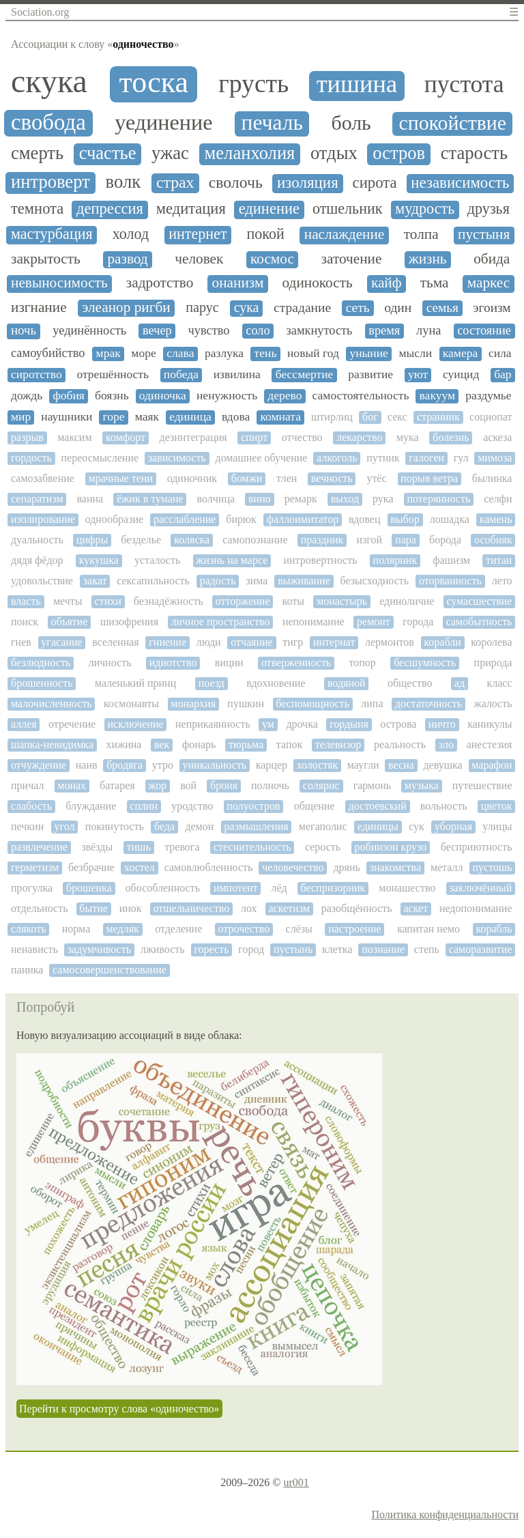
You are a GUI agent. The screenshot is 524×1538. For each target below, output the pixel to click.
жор (158, 785)
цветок (496, 806)
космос (272, 259)
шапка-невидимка (52, 744)
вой (188, 785)
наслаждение (344, 234)
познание (383, 949)
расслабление (185, 519)
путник (382, 458)
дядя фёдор (37, 560)
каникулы (489, 724)
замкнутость (320, 330)
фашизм (451, 560)
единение (269, 209)
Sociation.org (40, 12)
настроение (354, 929)
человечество (292, 867)
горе (114, 416)
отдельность (39, 908)
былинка (492, 478)
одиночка (162, 395)
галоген (426, 458)
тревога (181, 847)
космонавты (131, 703)
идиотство (173, 662)
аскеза (497, 437)
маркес (488, 283)
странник (438, 417)
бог (370, 417)
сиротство (36, 374)
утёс (376, 478)
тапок (289, 744)
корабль (494, 929)
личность (109, 662)
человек (199, 259)
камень (496, 519)
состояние (484, 330)
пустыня (484, 234)
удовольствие (42, 580)
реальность (400, 744)
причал (27, 785)
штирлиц (332, 417)
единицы (378, 826)
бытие (93, 908)
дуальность (37, 539)
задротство (160, 283)
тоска (153, 82)
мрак (108, 353)
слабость (31, 806)
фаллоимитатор (302, 519)
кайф (386, 283)
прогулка (32, 888)
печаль (272, 122)
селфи (498, 498)
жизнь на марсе (231, 560)
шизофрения (129, 621)
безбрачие (91, 867)
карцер (271, 765)
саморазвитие (480, 949)
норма (76, 929)
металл (447, 867)
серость (322, 847)
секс (397, 417)
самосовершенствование (109, 970)
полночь (270, 785)
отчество (302, 437)
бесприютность (476, 847)
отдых (334, 153)
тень (265, 353)
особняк (493, 539)
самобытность (479, 621)
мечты (68, 601)
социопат (490, 417)
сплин (144, 806)
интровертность (320, 560)
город (251, 949)
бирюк (241, 519)
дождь (26, 395)
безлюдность (40, 662)
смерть (37, 153)
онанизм (238, 283)
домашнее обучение (262, 458)
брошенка (89, 888)
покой (266, 234)
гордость (31, 458)
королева (491, 642)
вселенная (115, 642)
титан (499, 560)
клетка (337, 949)
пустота (464, 84)
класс (499, 683)
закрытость (46, 259)
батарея (117, 785)
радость (218, 580)
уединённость (89, 330)
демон (199, 826)
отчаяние (252, 642)
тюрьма (246, 744)
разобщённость (356, 908)
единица (190, 416)
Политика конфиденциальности (445, 1514)
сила (500, 353)
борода (445, 539)
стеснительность (252, 847)
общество (410, 683)
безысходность (374, 580)
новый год (313, 353)
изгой (369, 539)
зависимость (177, 458)
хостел (139, 867)
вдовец (364, 519)
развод (127, 259)
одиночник (192, 478)
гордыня (349, 724)
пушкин (245, 703)
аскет (415, 908)
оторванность (450, 580)
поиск (24, 621)
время (384, 330)
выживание (304, 580)
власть (26, 601)
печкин (27, 826)
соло (258, 330)
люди (208, 642)
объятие (68, 621)
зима (256, 580)
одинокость (317, 283)
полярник (395, 560)
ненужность (226, 395)
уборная (453, 826)
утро (162, 765)
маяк (147, 416)
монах (71, 785)
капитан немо (428, 929)
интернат (334, 642)
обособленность (163, 888)
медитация (191, 209)
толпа (421, 234)
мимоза (495, 458)
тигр (292, 642)
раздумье (488, 395)
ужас (170, 153)
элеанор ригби (126, 307)
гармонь (372, 785)
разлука (224, 353)
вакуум (437, 395)
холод (131, 234)
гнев (21, 642)
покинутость (114, 826)
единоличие (406, 601)
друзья (488, 209)
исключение (135, 724)
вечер (157, 330)
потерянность (438, 498)
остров (399, 153)
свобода (48, 122)
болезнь (451, 437)
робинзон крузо (390, 847)
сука (246, 307)
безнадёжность (168, 601)
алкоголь (337, 458)
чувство (209, 330)
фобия (68, 395)
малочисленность (51, 703)
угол (65, 826)
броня (223, 785)
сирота (375, 182)
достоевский (378, 806)
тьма (434, 283)
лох (249, 908)
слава (180, 353)
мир (21, 416)
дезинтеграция (193, 437)
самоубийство (48, 353)
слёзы (299, 929)
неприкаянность (212, 724)
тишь (139, 847)
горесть (211, 949)
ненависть (34, 949)
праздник (322, 539)
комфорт (125, 437)
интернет (198, 234)
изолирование (43, 519)
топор (362, 662)
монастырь (342, 601)
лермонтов (389, 642)
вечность (332, 478)
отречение (72, 724)
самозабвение (42, 478)
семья (442, 307)
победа (181, 374)
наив (87, 765)
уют (418, 374)
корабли (442, 642)
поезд (211, 683)
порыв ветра (429, 478)
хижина (124, 744)
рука (383, 498)
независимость (460, 182)
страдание (302, 307)
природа (493, 662)
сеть (358, 307)
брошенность (41, 683)
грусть (253, 84)
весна (401, 765)
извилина (237, 374)
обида (492, 259)
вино (259, 498)
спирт (254, 437)
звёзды (97, 847)
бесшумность (425, 662)
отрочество (244, 929)
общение (314, 806)
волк (123, 182)
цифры (92, 539)
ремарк (301, 498)
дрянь (346, 867)
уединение (163, 122)
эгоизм (491, 307)
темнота (37, 209)
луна (428, 330)
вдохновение (275, 683)
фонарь (199, 744)
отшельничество (191, 908)
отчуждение (38, 765)
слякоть (28, 929)
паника (27, 970)
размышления (256, 826)
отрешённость (112, 374)
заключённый (480, 888)
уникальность (215, 765)
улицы (497, 826)
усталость (157, 560)
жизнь (428, 259)
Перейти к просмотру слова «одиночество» (119, 1408)
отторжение (243, 601)
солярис (321, 785)
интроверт (50, 182)
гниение (167, 642)
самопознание (254, 539)
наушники (66, 416)
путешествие (482, 785)
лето (502, 580)
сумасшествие (479, 601)
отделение (178, 929)
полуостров (253, 806)
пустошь (492, 867)
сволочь (236, 182)
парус (202, 307)
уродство (192, 806)
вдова (236, 416)
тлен (286, 478)
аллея (24, 724)
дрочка (301, 724)
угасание (61, 642)
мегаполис (323, 826)
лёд (279, 888)
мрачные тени (121, 478)
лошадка (449, 519)
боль (350, 123)
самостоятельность (360, 395)
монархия (193, 703)
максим (74, 437)
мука (407, 437)
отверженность (296, 662)
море (143, 353)
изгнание (39, 307)
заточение (351, 259)
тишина (357, 84)
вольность (443, 806)
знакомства (395, 867)
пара (405, 539)
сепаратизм (37, 498)
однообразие (114, 519)
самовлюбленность (208, 867)
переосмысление (100, 458)
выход (345, 498)
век (161, 744)
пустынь (293, 949)
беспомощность (312, 703)
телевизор (338, 744)
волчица (216, 498)
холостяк (317, 765)
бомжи (247, 478)
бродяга (124, 765)
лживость (163, 949)
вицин (229, 662)
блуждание (91, 806)
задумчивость (99, 949)
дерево (284, 395)
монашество (407, 888)
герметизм (35, 867)
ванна (90, 498)
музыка (422, 785)
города (418, 621)
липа (372, 703)
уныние (368, 353)
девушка (442, 765)
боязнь (112, 395)
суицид (461, 374)
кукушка (99, 560)
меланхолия (250, 153)
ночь (23, 330)
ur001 (295, 1482)
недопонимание (475, 908)
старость (474, 153)
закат (95, 580)
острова (398, 724)
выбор (404, 519)
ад (459, 683)
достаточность (428, 703)
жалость (493, 703)
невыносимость (59, 283)
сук (416, 826)
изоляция (307, 182)
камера (460, 353)
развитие (370, 374)
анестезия (489, 744)
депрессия (109, 209)
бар (502, 374)
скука (49, 81)
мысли (415, 353)
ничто (442, 724)
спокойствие (452, 123)
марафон (491, 765)
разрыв (27, 437)
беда (164, 826)
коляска (191, 539)
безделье (141, 539)
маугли (363, 765)
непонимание (313, 621)
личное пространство (220, 621)
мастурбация (52, 234)
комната (280, 416)
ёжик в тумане (150, 498)
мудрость (424, 209)
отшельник (347, 209)
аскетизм (288, 908)
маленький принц (135, 683)
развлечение (39, 847)
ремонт (373, 621)
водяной (347, 683)
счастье (107, 153)
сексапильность (153, 580)
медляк (122, 929)
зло (446, 744)
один (397, 307)
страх (175, 182)
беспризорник (333, 888)
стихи (108, 601)
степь (426, 949)
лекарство (359, 437)
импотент (236, 888)
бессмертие (305, 374)
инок (130, 908)
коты (293, 601)
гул (461, 458)
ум (268, 724)
